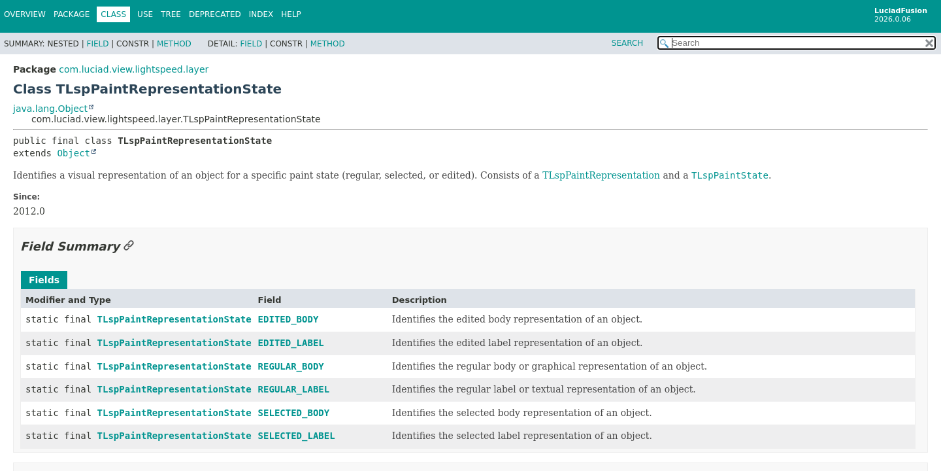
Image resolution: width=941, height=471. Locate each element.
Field (97, 43)
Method (174, 43)
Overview (25, 14)
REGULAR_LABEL (294, 389)
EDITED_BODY (288, 319)
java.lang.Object (50, 108)
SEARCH (628, 43)
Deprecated (215, 14)
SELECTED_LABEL (296, 435)
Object (73, 153)
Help (291, 14)
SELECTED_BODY (294, 413)
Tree (171, 14)
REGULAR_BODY (291, 366)
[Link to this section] (129, 246)
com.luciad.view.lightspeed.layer (133, 69)
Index (261, 14)
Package (72, 14)
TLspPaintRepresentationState (174, 319)
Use (145, 14)
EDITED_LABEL (291, 343)
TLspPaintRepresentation (601, 175)
